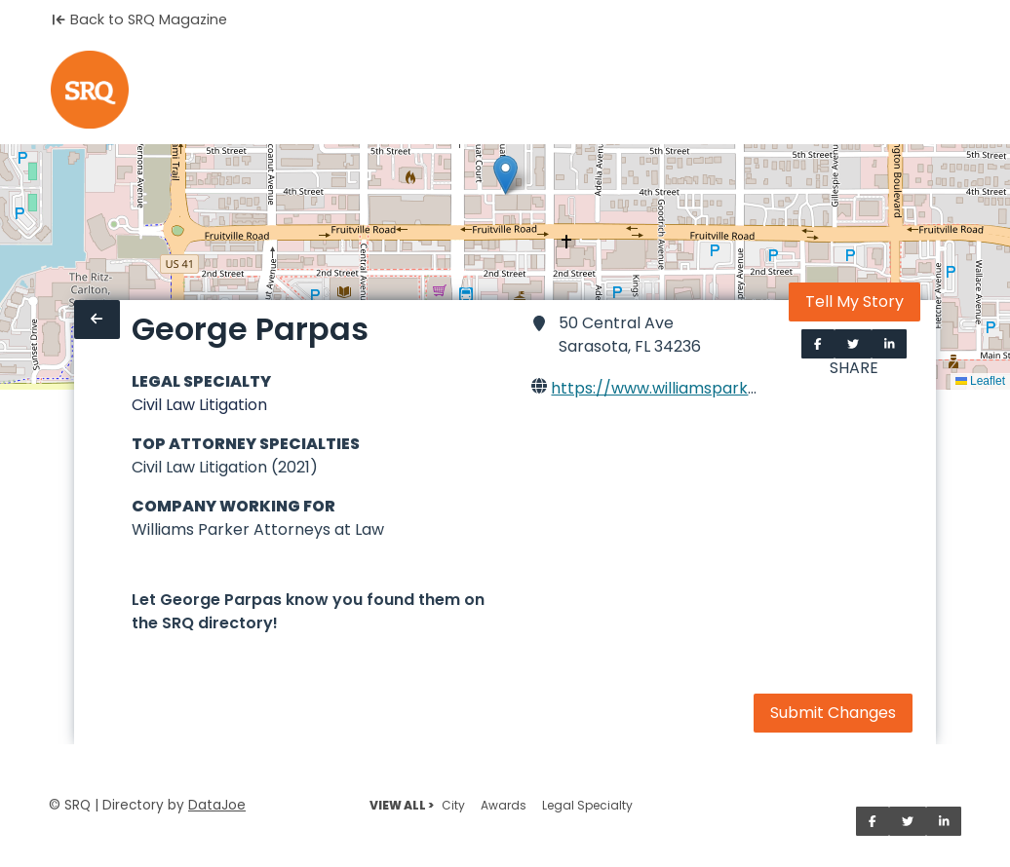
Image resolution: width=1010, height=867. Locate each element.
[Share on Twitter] (853, 343)
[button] (505, 175)
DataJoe (217, 805)
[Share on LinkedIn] (890, 343)
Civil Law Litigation (199, 405)
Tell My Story (854, 301)
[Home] (89, 89)
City (453, 805)
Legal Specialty (587, 805)
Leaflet (980, 381)
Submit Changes (833, 712)
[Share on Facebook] (818, 343)
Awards (503, 805)
